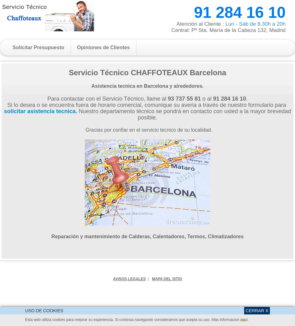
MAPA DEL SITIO (167, 279)
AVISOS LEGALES (129, 279)
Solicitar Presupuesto (38, 47)
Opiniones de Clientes (103, 47)
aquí (244, 320)
